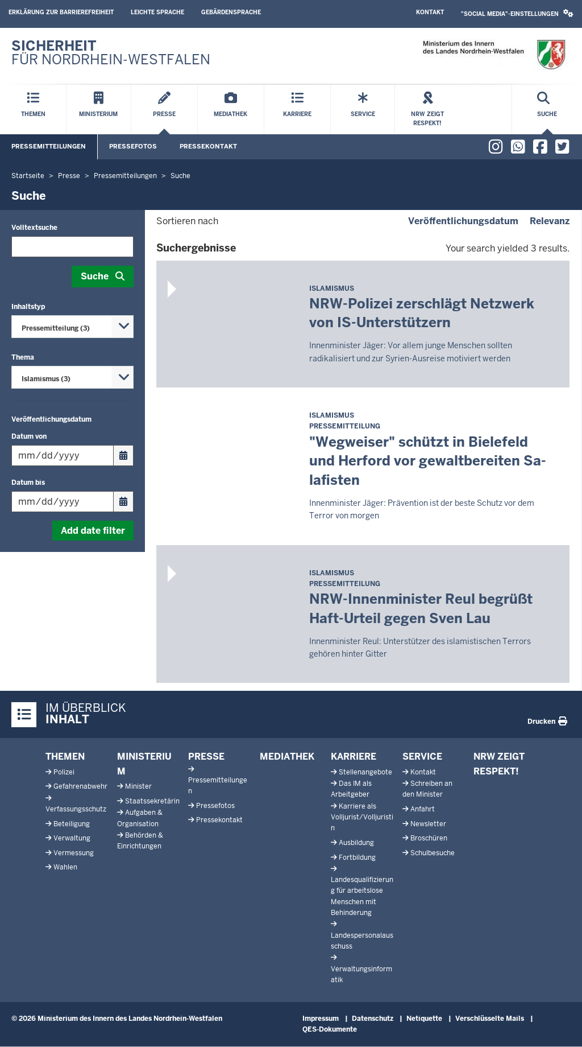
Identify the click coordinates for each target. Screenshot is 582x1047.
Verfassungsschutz (75, 809)
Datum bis (28, 482)
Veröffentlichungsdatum (51, 419)
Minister (138, 786)
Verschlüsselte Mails (489, 1018)
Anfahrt (422, 809)
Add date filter (93, 531)
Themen (65, 756)
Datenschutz (372, 1018)
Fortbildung (357, 857)
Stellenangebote (365, 772)
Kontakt (430, 12)
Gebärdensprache (231, 12)
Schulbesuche (432, 853)
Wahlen (65, 867)
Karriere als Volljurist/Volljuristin (362, 817)
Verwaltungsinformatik (361, 974)
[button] (517, 14)
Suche (95, 276)
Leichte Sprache (157, 12)
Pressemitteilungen (48, 146)
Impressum (320, 1018)
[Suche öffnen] (547, 109)
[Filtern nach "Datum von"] (62, 455)
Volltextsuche (34, 227)
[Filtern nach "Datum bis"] (62, 501)
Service (422, 756)
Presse (206, 756)
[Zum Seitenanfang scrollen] (559, 1026)
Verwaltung (71, 838)
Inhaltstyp (28, 306)
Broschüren (428, 838)
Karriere (353, 756)
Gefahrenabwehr (80, 786)
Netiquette (424, 1018)
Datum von (29, 436)
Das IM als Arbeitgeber (351, 789)
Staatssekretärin (152, 801)
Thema (22, 357)
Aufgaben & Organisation (140, 818)
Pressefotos (133, 146)
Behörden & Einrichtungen (140, 841)
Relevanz (549, 221)
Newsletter (428, 823)
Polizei (63, 772)
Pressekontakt (208, 146)
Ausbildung (356, 842)
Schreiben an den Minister (427, 789)
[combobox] (72, 326)
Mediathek (287, 756)
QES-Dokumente (329, 1029)
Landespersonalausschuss (362, 941)
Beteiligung (71, 823)
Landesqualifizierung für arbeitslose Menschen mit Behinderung (362, 896)
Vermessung (73, 853)
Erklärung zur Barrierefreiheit (61, 12)
